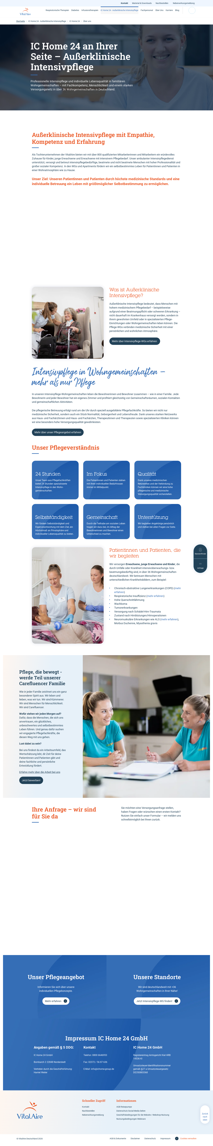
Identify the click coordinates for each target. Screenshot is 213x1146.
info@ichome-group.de (102, 1071)
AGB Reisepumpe (124, 1110)
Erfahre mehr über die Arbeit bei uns (39, 774)
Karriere (162, 13)
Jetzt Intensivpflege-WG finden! (154, 1003)
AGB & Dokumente (118, 1141)
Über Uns (151, 13)
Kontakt (125, 3)
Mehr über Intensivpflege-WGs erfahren (135, 344)
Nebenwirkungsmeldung (184, 3)
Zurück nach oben (205, 1119)
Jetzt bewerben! (31, 783)
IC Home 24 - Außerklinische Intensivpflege (112, 13)
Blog (174, 13)
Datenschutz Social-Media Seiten (130, 1114)
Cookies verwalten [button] (188, 1141)
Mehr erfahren (53, 1003)
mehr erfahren (155, 598)
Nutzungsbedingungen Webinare (131, 1122)
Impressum (165, 1141)
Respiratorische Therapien (52, 13)
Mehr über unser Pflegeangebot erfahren (57, 435)
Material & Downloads (142, 3)
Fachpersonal (137, 13)
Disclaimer (135, 1141)
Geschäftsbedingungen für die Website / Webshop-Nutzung (142, 1118)
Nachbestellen (162, 3)
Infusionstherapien (86, 13)
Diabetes (69, 13)
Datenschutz (150, 1141)
